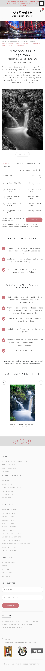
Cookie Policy (7, 494)
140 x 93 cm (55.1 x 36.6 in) (14, 211)
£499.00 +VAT (31, 204)
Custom (37, 163)
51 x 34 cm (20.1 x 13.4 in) (13, 190)
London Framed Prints (11, 534)
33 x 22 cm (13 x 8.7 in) (14, 184)
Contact (5, 481)
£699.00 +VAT (31, 211)
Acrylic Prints (8, 523)
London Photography (11, 540)
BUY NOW (34, 220)
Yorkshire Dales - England (22, 427)
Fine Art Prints (8, 513)
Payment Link (7, 498)
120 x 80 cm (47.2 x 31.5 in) (14, 204)
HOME (4, 42)
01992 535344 (8, 639)
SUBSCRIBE (10, 605)
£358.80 (39, 196)
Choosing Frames (9, 550)
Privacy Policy (8, 491)
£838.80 (39, 210)
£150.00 (39, 190)
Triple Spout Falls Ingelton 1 (22, 425)
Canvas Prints (8, 520)
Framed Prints (8, 516)
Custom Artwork (9, 527)
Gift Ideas (6, 576)
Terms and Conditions (11, 488)
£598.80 (39, 203)
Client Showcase (9, 468)
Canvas (30, 163)
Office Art (6, 566)
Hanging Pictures (9, 547)
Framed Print (21, 163)
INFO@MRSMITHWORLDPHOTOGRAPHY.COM (20, 642)
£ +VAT (31, 184)
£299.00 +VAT (31, 197)
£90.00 (39, 183)
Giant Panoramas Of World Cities (16, 544)
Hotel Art (6, 569)
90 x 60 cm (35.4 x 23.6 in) (13, 197)
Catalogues (7, 471)
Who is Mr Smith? (9, 464)
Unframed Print (8, 163)
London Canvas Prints (11, 537)
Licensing (6, 166)
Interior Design (8, 562)
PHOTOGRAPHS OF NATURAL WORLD (21, 42)
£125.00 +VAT (31, 190)
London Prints (8, 530)
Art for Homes (8, 573)
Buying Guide (7, 484)
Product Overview (9, 510)
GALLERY (22, 154)
